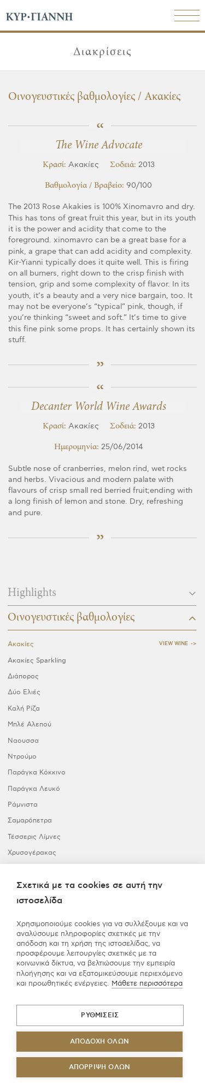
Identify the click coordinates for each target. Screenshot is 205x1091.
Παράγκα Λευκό (34, 789)
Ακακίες (21, 644)
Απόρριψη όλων (100, 1067)
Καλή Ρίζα (24, 709)
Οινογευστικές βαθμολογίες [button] (102, 618)
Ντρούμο (22, 757)
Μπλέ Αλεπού (29, 724)
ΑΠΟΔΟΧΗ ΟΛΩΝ (99, 1042)
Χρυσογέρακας (32, 853)
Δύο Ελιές (24, 692)
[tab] (102, 596)
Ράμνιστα (23, 805)
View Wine (173, 644)
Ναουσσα (23, 741)
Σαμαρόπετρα (30, 820)
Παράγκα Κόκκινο (37, 772)
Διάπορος (23, 676)
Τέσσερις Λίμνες (34, 837)
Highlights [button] (102, 593)
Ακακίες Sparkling (37, 661)
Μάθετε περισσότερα (147, 983)
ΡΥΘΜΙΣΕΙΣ (100, 1015)
